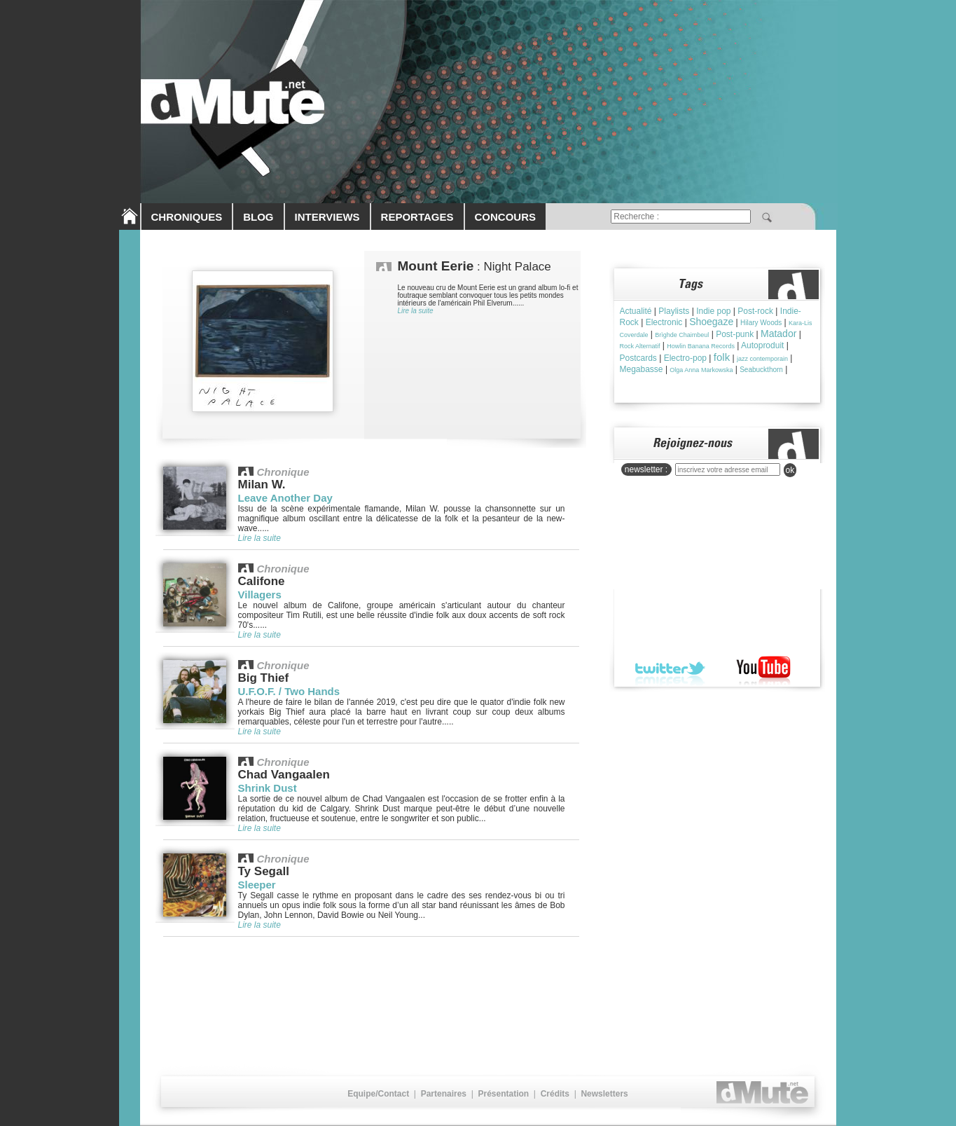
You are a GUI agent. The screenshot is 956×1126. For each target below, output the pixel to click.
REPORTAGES (417, 217)
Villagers (260, 594)
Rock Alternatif (640, 346)
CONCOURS (505, 217)
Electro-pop (685, 358)
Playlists (673, 311)
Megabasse (641, 369)
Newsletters (604, 1094)
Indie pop (713, 311)
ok (790, 470)
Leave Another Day (285, 498)
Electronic (664, 322)
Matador (778, 333)
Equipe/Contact (378, 1094)
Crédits (555, 1094)
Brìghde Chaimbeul (682, 334)
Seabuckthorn (761, 369)
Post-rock (755, 311)
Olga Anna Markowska (701, 369)
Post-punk (735, 334)
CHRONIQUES (187, 217)
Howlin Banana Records (701, 346)
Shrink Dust (267, 788)
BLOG (258, 217)
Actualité (636, 311)
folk (722, 357)
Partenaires (443, 1094)
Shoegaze (711, 321)
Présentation (503, 1094)
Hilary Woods (761, 323)
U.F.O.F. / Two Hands (289, 691)
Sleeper (257, 885)
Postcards (638, 358)
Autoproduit (762, 345)
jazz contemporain (762, 358)
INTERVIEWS (327, 217)
